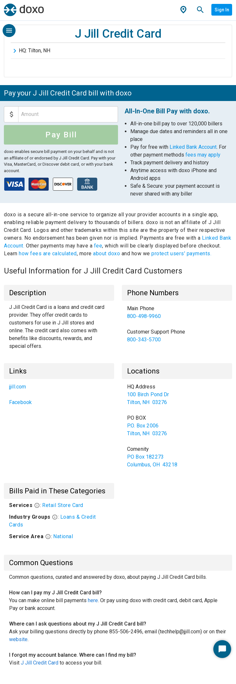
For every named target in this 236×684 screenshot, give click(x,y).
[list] (177, 324)
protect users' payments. (181, 253)
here (93, 600)
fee (98, 246)
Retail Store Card (62, 505)
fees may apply (202, 155)
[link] (177, 312)
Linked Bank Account (193, 147)
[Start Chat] (222, 649)
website (18, 639)
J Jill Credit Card (39, 663)
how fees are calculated (48, 253)
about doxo (107, 253)
